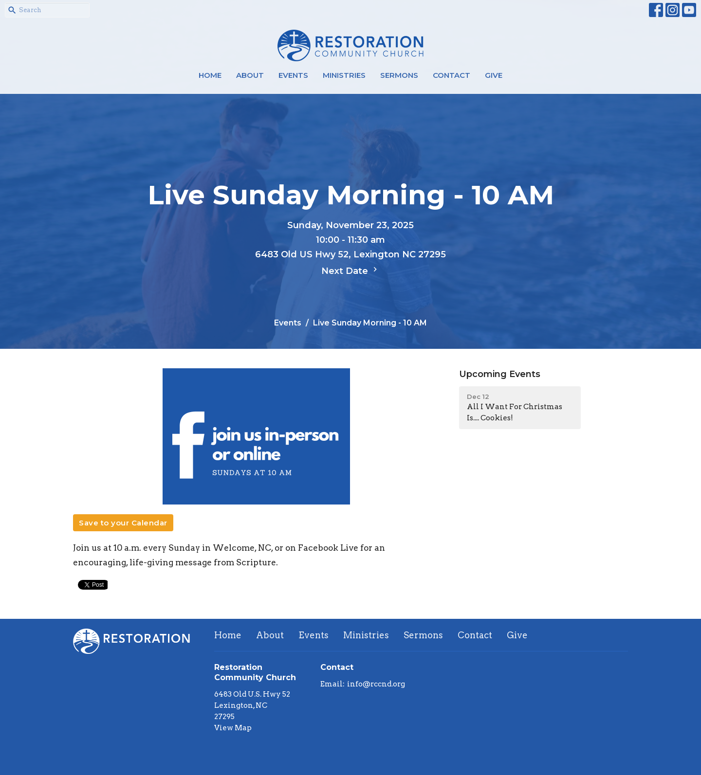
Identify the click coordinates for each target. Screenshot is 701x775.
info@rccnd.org (376, 684)
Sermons (399, 75)
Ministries (344, 75)
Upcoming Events (499, 374)
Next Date (350, 270)
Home (210, 75)
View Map (233, 727)
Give (493, 75)
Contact (451, 75)
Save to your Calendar (123, 522)
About (250, 75)
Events (293, 75)
